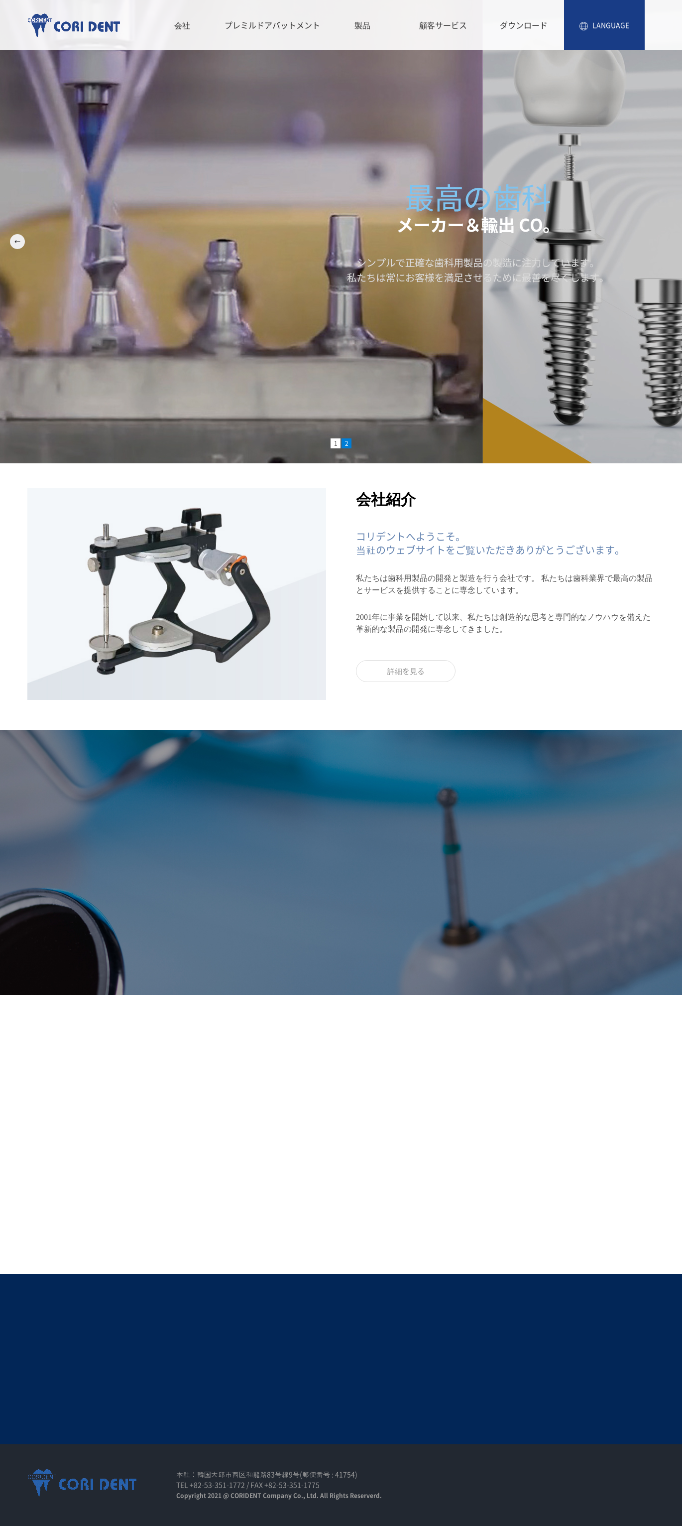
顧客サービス (443, 25)
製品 (362, 25)
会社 (182, 25)
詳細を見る (406, 671)
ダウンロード (524, 25)
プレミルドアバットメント (272, 25)
